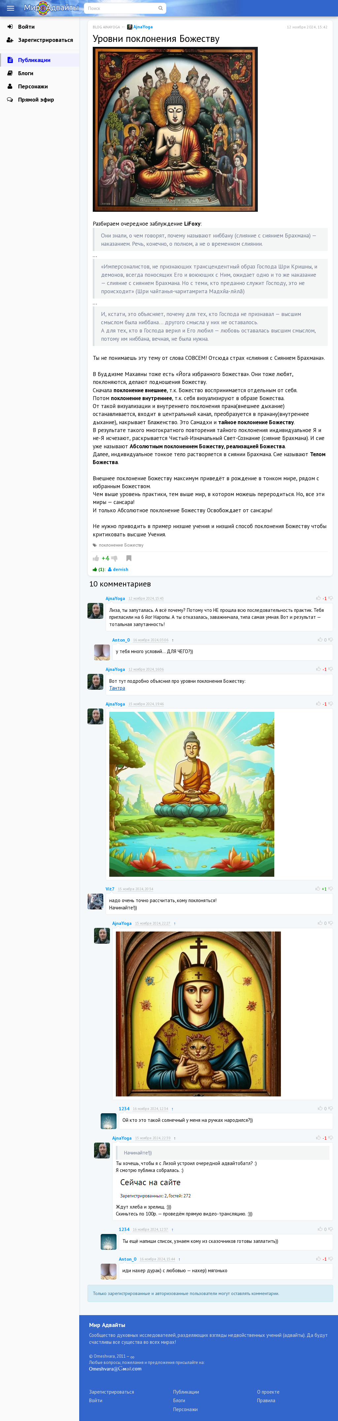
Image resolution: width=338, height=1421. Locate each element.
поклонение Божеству (121, 545)
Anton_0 (121, 640)
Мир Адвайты (107, 1325)
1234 (124, 1109)
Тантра (117, 688)
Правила (266, 1400)
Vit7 (110, 889)
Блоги (20, 73)
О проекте (268, 1392)
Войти (21, 26)
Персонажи (27, 86)
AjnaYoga (140, 27)
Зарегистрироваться (40, 40)
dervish (118, 569)
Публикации (29, 60)
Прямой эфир (30, 99)
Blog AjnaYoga (106, 27)
